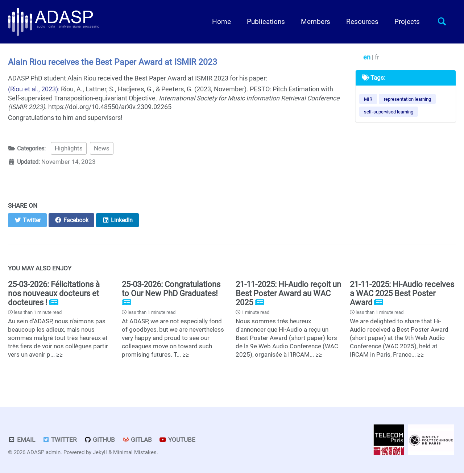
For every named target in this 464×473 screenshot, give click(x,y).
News (104, 148)
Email (21, 439)
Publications (266, 22)
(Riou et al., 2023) (33, 89)
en (367, 57)
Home (221, 22)
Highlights (72, 148)
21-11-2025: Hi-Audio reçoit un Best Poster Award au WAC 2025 (288, 293)
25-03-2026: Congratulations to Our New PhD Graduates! (171, 289)
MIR (368, 99)
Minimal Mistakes (135, 452)
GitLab (137, 439)
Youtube (178, 439)
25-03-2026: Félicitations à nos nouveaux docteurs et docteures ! (54, 293)
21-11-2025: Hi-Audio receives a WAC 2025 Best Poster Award (402, 293)
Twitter (59, 439)
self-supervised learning (388, 112)
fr (377, 57)
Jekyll (100, 452)
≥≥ (59, 354)
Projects (407, 22)
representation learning (407, 99)
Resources (362, 22)
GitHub (99, 439)
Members (315, 22)
